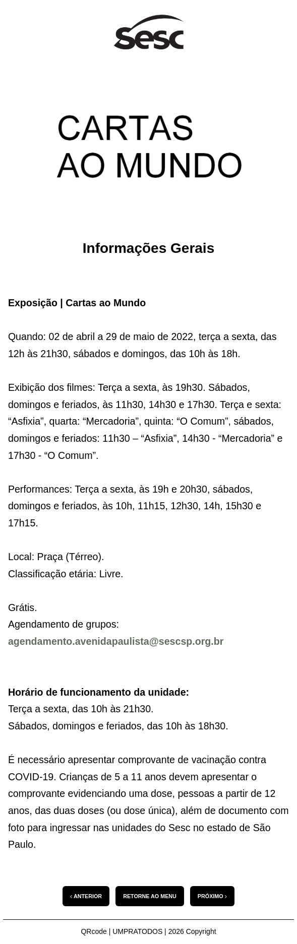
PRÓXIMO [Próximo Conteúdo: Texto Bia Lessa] (212, 896)
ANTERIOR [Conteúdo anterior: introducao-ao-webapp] (86, 896)
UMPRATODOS (137, 931)
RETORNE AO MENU (149, 896)
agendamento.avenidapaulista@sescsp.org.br (115, 641)
